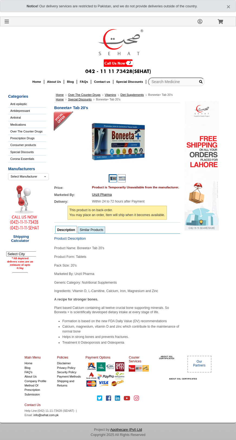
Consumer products (23, 145)
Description (66, 230)
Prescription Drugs (22, 138)
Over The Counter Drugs (26, 131)
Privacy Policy (66, 367)
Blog (28, 367)
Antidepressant (20, 110)
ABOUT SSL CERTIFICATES (166, 357)
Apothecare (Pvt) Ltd (126, 430)
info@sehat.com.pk (46, 415)
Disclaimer (64, 363)
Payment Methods (69, 376)
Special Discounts (22, 152)
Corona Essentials (22, 158)
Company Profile (35, 381)
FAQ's (29, 372)
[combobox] (28, 176)
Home (29, 363)
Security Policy (66, 372)
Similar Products (91, 230)
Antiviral (15, 117)
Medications (18, 124)
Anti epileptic (18, 104)
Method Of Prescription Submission (32, 390)
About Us (31, 376)
